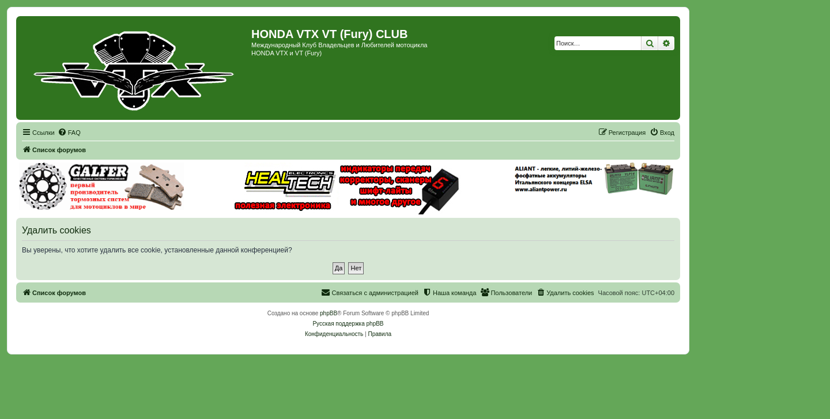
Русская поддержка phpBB (347, 323)
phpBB (328, 313)
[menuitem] (69, 132)
